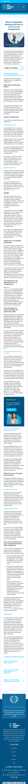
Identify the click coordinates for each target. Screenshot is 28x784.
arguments (10, 391)
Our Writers (14, 748)
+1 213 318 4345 (6, 1)
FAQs (14, 763)
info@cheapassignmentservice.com (15, 775)
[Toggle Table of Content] (21, 68)
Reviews (14, 751)
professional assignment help (11, 608)
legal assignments (7, 288)
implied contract (10, 190)
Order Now (11, 409)
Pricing (14, 755)
